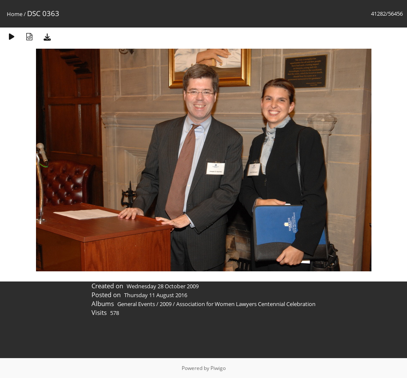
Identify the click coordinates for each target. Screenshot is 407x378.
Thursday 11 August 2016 (155, 295)
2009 (166, 304)
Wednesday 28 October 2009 (163, 286)
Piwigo (218, 368)
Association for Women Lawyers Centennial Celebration (246, 304)
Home (14, 14)
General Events (136, 304)
